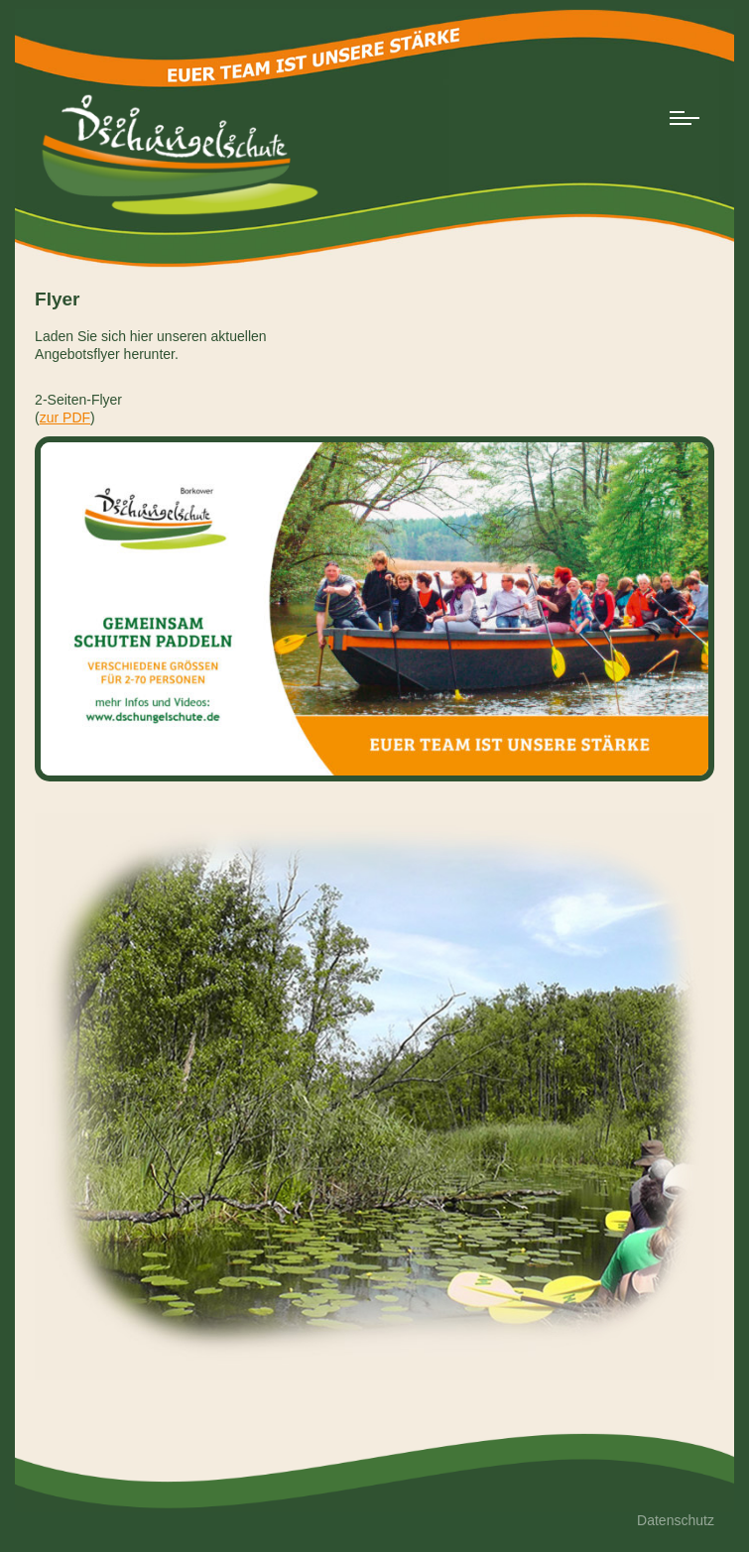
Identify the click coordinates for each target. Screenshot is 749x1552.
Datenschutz (675, 1520)
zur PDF (65, 417)
